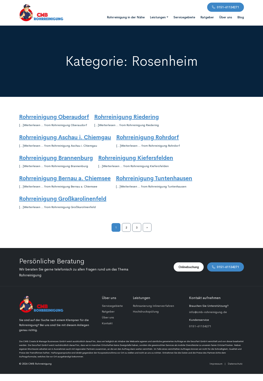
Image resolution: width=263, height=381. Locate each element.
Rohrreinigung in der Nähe (126, 17)
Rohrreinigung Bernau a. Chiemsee (65, 178)
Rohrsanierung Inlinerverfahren (153, 306)
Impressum (216, 363)
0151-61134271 (228, 7)
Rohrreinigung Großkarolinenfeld (62, 198)
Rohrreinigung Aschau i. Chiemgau (65, 137)
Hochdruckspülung (146, 311)
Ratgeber (207, 17)
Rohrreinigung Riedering (126, 116)
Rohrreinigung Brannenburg (56, 157)
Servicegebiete (184, 17)
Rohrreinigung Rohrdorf (147, 137)
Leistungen (158, 17)
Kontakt (107, 323)
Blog (240, 17)
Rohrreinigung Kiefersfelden (135, 157)
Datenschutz (235, 363)
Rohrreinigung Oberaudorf (54, 116)
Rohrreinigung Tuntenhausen (154, 178)
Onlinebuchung (189, 267)
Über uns (225, 17)
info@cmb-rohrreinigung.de (208, 312)
